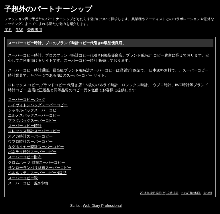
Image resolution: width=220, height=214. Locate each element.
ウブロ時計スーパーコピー (30, 141)
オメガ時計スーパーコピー (30, 136)
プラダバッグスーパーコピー (32, 120)
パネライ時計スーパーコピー (32, 152)
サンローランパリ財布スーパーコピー (39, 167)
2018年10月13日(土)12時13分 (159, 192)
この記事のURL (191, 192)
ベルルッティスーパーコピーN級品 (37, 173)
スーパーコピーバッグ (26, 99)
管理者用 (34, 30)
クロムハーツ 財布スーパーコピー (36, 162)
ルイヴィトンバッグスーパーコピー (38, 105)
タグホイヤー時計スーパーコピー (36, 146)
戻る (8, 30)
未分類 (207, 192)
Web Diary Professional (102, 205)
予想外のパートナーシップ (48, 9)
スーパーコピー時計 (25, 126)
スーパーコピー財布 (25, 157)
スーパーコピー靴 (23, 178)
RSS (19, 30)
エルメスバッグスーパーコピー (34, 115)
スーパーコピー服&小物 (28, 183)
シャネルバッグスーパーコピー (34, 110)
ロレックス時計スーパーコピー (34, 131)
